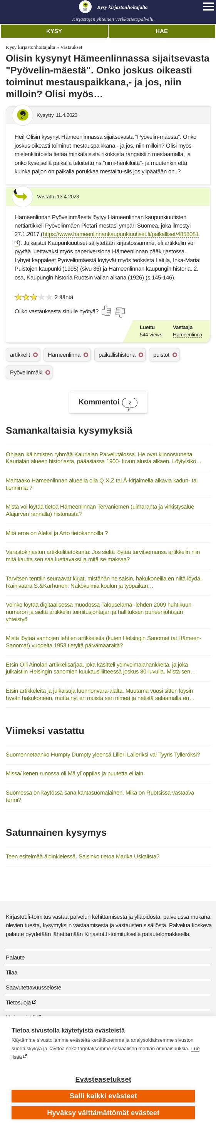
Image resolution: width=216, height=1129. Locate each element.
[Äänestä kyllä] (107, 311)
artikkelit (20, 354)
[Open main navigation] (208, 6)
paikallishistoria (117, 354)
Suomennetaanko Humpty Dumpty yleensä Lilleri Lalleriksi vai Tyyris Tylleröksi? (103, 754)
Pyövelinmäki (26, 372)
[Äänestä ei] (120, 313)
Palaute (15, 957)
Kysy (54, 31)
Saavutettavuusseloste (33, 987)
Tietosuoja (18, 1002)
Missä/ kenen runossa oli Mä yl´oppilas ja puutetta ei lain (74, 773)
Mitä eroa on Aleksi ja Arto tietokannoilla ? (57, 533)
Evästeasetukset (103, 1079)
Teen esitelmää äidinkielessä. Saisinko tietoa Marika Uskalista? (82, 856)
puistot (161, 354)
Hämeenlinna (187, 335)
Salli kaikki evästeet (103, 1096)
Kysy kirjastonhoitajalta (30, 47)
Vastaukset (71, 47)
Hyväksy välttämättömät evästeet (103, 1113)
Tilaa (11, 972)
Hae (162, 31)
